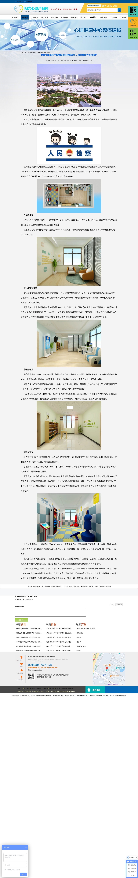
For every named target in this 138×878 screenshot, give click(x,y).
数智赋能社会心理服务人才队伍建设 (28, 646)
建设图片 (44, 17)
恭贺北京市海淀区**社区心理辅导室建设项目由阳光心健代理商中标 (29, 642)
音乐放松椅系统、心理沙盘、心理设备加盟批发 (92, 695)
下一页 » (119, 604)
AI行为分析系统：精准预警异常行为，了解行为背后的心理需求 (90, 586)
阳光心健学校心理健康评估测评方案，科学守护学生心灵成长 (29, 651)
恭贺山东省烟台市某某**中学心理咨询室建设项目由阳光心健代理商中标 (29, 633)
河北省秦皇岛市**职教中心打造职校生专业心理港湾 (59, 642)
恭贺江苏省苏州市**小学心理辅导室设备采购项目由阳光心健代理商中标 (29, 637)
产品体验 (113, 17)
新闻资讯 (25, 17)
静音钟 (79, 642)
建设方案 (54, 17)
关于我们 (83, 17)
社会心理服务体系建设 (27, 695)
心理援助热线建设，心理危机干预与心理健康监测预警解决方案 (29, 628)
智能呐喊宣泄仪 (58, 695)
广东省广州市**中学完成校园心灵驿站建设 (59, 628)
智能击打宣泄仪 (70, 695)
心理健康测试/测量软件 (44, 695)
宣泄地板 (80, 633)
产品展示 (34, 17)
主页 (25, 52)
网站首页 (15, 17)
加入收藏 (29, 1)
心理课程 (123, 17)
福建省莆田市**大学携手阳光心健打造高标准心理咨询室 (59, 646)
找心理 (112, 695)
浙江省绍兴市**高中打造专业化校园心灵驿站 (59, 633)
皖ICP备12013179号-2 (44, 677)
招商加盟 (103, 17)
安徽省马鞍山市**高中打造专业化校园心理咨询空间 (59, 651)
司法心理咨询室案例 (43, 52)
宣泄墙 (79, 637)
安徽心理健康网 (120, 695)
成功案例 (64, 17)
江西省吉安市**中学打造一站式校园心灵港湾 (59, 637)
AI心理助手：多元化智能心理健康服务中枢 (47, 586)
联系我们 (93, 17)
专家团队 (74, 17)
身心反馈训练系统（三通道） (86, 628)
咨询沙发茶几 (81, 646)
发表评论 (18, 596)
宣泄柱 (79, 651)
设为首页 (20, 1)
